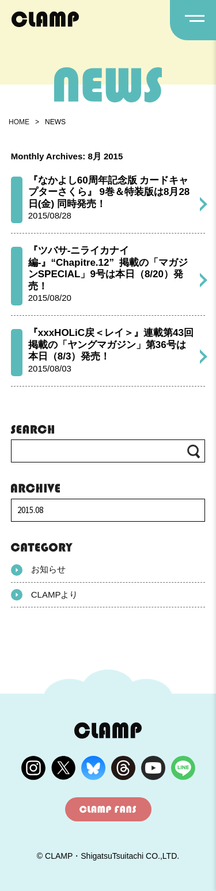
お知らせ (38, 570)
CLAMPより (44, 595)
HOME (19, 122)
